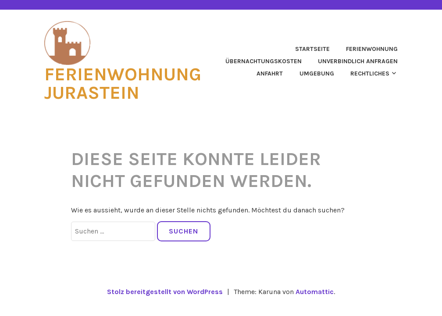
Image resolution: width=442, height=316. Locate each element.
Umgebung (316, 73)
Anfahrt (270, 73)
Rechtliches (369, 73)
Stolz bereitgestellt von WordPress (165, 291)
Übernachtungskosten (263, 61)
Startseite (312, 49)
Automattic (315, 291)
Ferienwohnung (372, 49)
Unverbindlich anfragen (358, 61)
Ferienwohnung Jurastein (122, 83)
